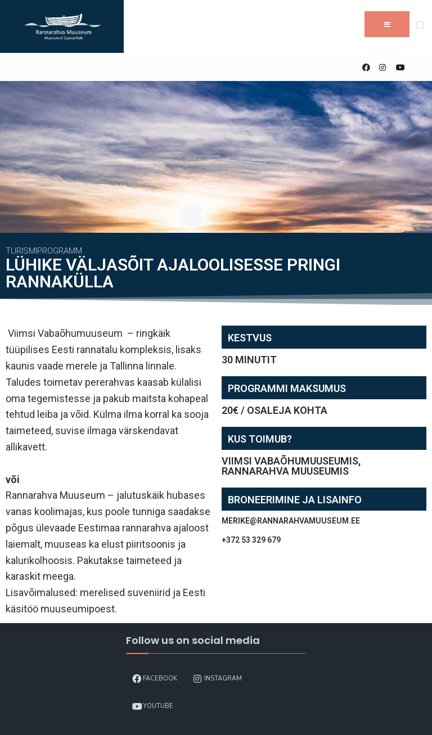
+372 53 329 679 (251, 539)
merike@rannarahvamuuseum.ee (291, 520)
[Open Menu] (420, 25)
